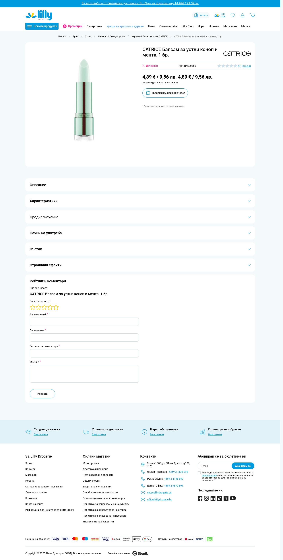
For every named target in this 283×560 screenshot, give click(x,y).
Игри (201, 26)
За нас (29, 463)
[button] (237, 53)
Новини (214, 26)
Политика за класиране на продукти (105, 515)
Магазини (230, 26)
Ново (151, 26)
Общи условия (91, 480)
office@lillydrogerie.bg (159, 499)
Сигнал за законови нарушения (44, 486)
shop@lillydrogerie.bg (159, 492)
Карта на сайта (34, 504)
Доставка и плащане (95, 469)
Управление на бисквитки (98, 521)
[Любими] (232, 15)
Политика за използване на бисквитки (106, 504)
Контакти (31, 498)
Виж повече (41, 434)
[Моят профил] (242, 15)
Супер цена (94, 26)
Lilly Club (187, 26)
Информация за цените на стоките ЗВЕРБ (50, 509)
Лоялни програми (36, 492)
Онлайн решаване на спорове (100, 492)
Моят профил (91, 463)
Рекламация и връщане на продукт (104, 498)
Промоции (75, 26)
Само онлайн (168, 26)
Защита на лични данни (97, 486)
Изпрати (42, 393)
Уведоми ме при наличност (165, 93)
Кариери (30, 469)
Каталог (200, 15)
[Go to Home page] (38, 15)
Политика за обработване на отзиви (105, 509)
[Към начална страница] (62, 36)
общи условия (209, 475)
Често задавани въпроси (98, 474)
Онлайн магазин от (128, 553)
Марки (245, 26)
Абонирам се (243, 465)
